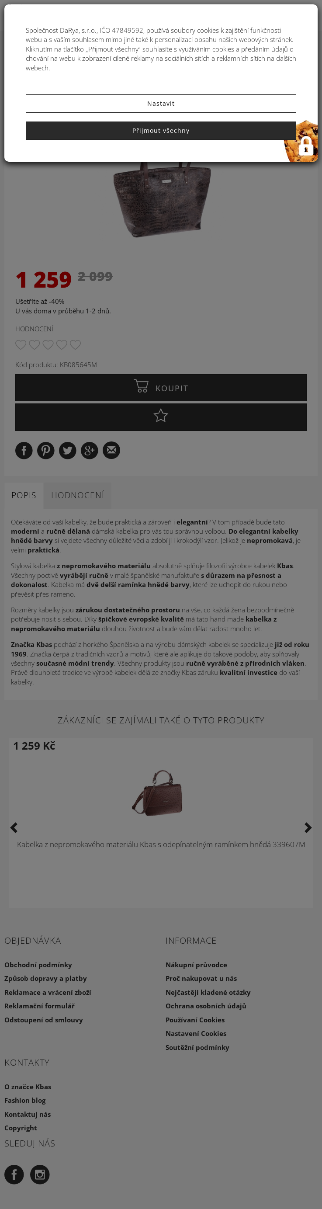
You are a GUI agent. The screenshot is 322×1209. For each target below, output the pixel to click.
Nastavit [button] (161, 103)
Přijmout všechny (161, 130)
